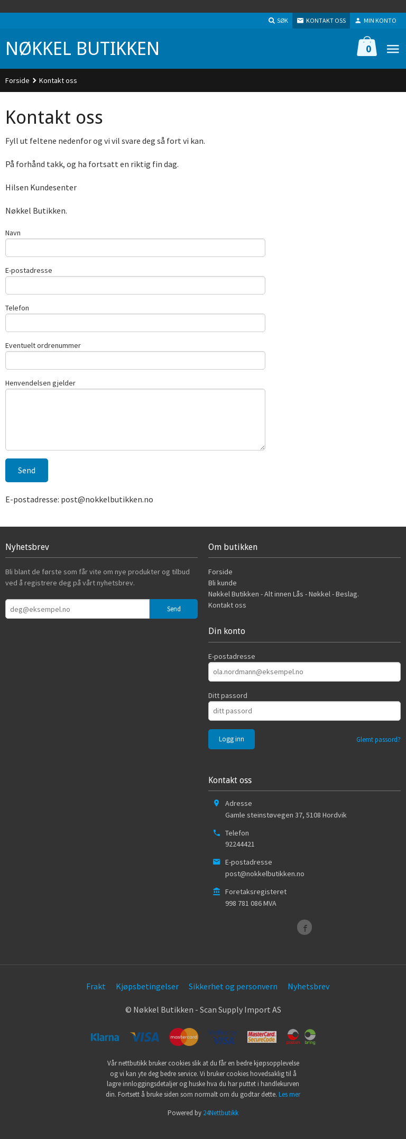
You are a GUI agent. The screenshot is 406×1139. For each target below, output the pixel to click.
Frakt (96, 996)
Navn (13, 232)
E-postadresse (28, 272)
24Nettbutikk (220, 1123)
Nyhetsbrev (308, 996)
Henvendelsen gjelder (40, 389)
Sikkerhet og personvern (233, 996)
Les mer (289, 1104)
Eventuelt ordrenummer (43, 350)
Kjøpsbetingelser (147, 996)
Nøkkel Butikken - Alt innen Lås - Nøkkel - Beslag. (283, 604)
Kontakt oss (227, 615)
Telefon (17, 311)
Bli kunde (222, 593)
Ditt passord (227, 705)
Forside (17, 80)
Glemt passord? (378, 749)
